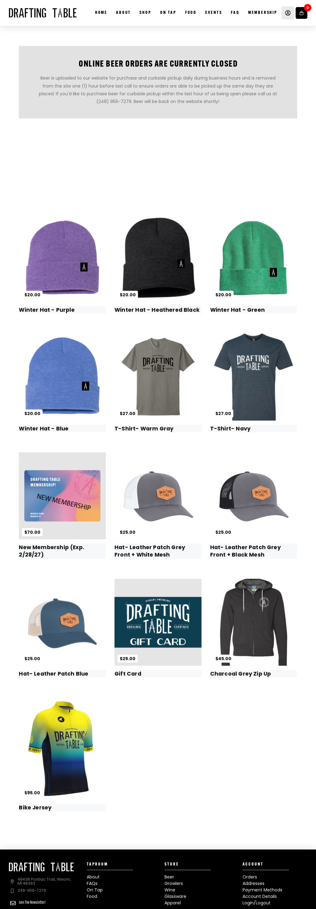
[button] (301, 13)
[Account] (287, 12)
